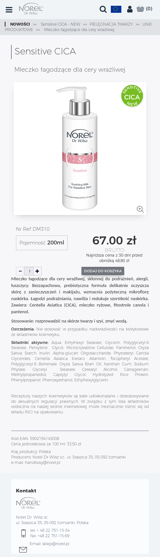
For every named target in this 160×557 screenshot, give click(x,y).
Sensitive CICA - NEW (60, 24)
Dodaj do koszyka (103, 271)
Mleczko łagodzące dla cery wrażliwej (78, 29)
